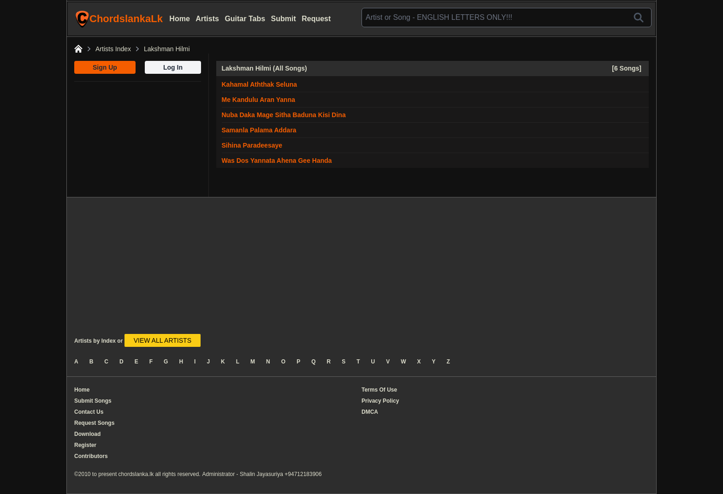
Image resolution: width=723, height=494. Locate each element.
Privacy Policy (380, 401)
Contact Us (88, 412)
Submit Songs (93, 401)
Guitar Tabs (245, 19)
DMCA (370, 412)
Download (87, 434)
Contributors (91, 456)
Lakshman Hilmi (167, 49)
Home (179, 19)
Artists (207, 19)
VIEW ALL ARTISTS (162, 340)
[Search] (638, 17)
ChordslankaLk (119, 19)
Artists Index (113, 49)
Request (316, 19)
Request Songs (94, 423)
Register (85, 445)
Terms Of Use (379, 390)
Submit (283, 19)
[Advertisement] (137, 139)
